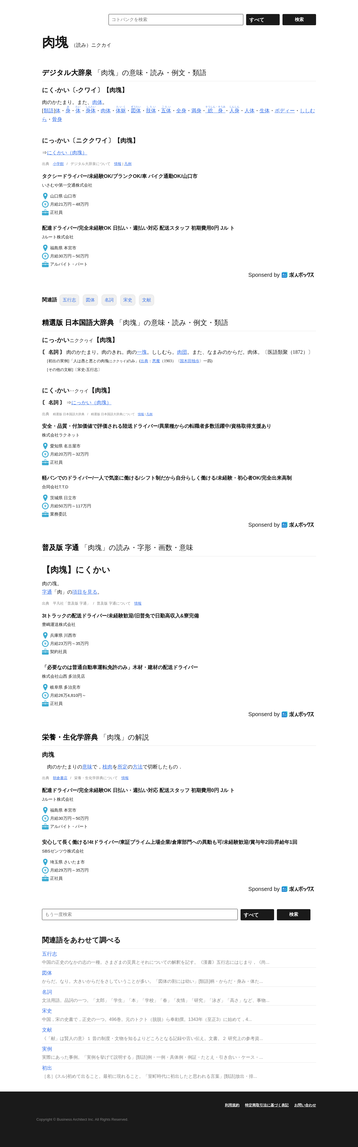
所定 (122, 767)
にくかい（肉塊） (67, 152)
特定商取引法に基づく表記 (267, 1105)
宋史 (127, 300)
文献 (146, 300)
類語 (49, 110)
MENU (47, 5)
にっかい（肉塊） (91, 402)
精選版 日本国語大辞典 (78, 322)
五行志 (69, 300)
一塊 (142, 352)
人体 (249, 110)
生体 (265, 110)
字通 (47, 592)
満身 (196, 110)
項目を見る (84, 592)
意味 (87, 767)
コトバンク (69, 19)
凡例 (127, 164)
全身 (181, 110)
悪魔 (156, 361)
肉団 (182, 352)
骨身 (57, 119)
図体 (90, 300)
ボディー (285, 110)
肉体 (97, 102)
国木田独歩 (189, 361)
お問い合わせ (305, 1105)
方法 (138, 767)
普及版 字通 (60, 547)
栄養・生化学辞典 (70, 737)
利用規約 (232, 1105)
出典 (144, 361)
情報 (117, 164)
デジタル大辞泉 (67, 72)
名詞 (109, 300)
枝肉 (107, 767)
